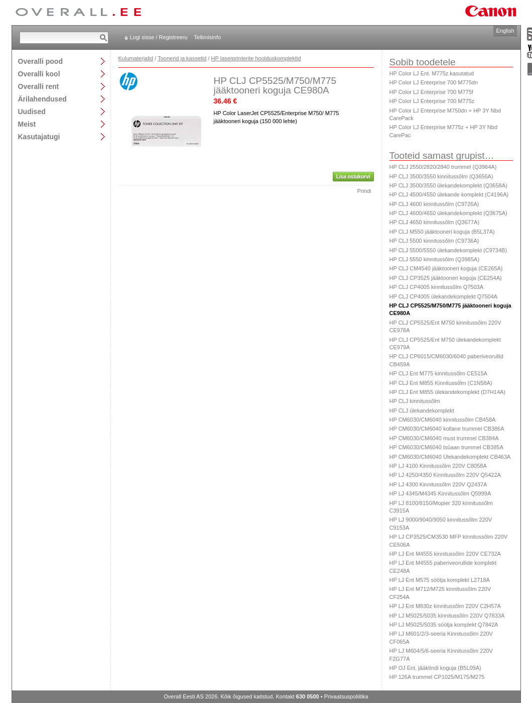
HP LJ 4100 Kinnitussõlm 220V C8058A (438, 466)
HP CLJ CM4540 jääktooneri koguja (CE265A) (446, 268)
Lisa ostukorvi (353, 176)
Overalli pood (40, 61)
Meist (27, 124)
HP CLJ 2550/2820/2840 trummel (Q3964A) (443, 167)
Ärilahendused (42, 99)
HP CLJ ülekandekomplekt (421, 411)
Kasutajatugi (39, 136)
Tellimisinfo (207, 37)
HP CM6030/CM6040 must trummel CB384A (444, 438)
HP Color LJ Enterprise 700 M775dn (433, 82)
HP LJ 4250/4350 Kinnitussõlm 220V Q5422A (445, 475)
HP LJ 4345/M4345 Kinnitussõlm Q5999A (440, 493)
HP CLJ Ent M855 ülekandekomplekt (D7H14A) (447, 392)
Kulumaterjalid (136, 58)
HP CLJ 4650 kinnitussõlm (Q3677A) (434, 222)
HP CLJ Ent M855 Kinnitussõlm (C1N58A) (440, 383)
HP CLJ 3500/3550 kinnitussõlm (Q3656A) (441, 176)
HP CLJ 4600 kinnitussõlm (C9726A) (434, 204)
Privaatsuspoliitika (346, 696)
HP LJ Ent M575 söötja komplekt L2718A (439, 580)
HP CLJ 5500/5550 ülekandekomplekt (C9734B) (448, 250)
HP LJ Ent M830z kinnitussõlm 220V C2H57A (445, 606)
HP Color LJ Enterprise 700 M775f (431, 92)
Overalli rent (38, 86)
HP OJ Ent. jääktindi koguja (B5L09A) (435, 668)
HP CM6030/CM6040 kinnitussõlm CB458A (442, 420)
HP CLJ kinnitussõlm (414, 401)
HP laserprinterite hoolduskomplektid (256, 58)
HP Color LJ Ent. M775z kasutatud (431, 73)
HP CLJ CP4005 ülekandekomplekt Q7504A (443, 296)
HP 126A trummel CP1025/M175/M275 (437, 677)
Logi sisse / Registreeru (159, 37)
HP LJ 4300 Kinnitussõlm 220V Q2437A (438, 484)
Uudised (32, 111)
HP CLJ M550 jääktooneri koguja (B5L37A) (442, 232)
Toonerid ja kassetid (182, 58)
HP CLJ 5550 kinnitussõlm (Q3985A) (434, 259)
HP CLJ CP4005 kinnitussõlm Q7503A (436, 287)
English (505, 31)
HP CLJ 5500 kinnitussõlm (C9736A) (434, 241)
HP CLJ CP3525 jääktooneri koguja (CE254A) (445, 278)
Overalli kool (39, 73)
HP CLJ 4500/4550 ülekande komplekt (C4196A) (449, 194)
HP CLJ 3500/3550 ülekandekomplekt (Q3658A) (448, 185)
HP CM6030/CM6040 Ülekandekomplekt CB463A (450, 457)
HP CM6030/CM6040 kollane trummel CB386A (446, 429)
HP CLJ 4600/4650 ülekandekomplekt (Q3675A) (448, 213)
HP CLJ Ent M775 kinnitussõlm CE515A (438, 373)
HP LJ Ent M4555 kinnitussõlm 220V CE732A (445, 554)
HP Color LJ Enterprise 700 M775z (432, 101)
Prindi (364, 191)
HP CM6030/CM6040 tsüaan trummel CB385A (446, 447)
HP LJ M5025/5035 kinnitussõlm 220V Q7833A (447, 616)
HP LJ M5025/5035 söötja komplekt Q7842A (443, 625)
